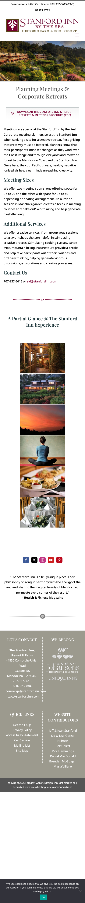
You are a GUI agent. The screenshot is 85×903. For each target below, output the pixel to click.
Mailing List (22, 745)
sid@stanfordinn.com (42, 281)
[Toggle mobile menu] (77, 35)
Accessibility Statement (22, 735)
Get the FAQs (22, 725)
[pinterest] (59, 560)
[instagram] (42, 560)
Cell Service (22, 740)
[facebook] (26, 560)
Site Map (22, 750)
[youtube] (51, 560)
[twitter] (34, 560)
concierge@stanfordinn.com (26, 691)
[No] (80, 891)
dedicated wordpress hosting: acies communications (42, 787)
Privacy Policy (22, 730)
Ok (43, 897)
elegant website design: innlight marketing (51, 783)
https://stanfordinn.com (23, 696)
